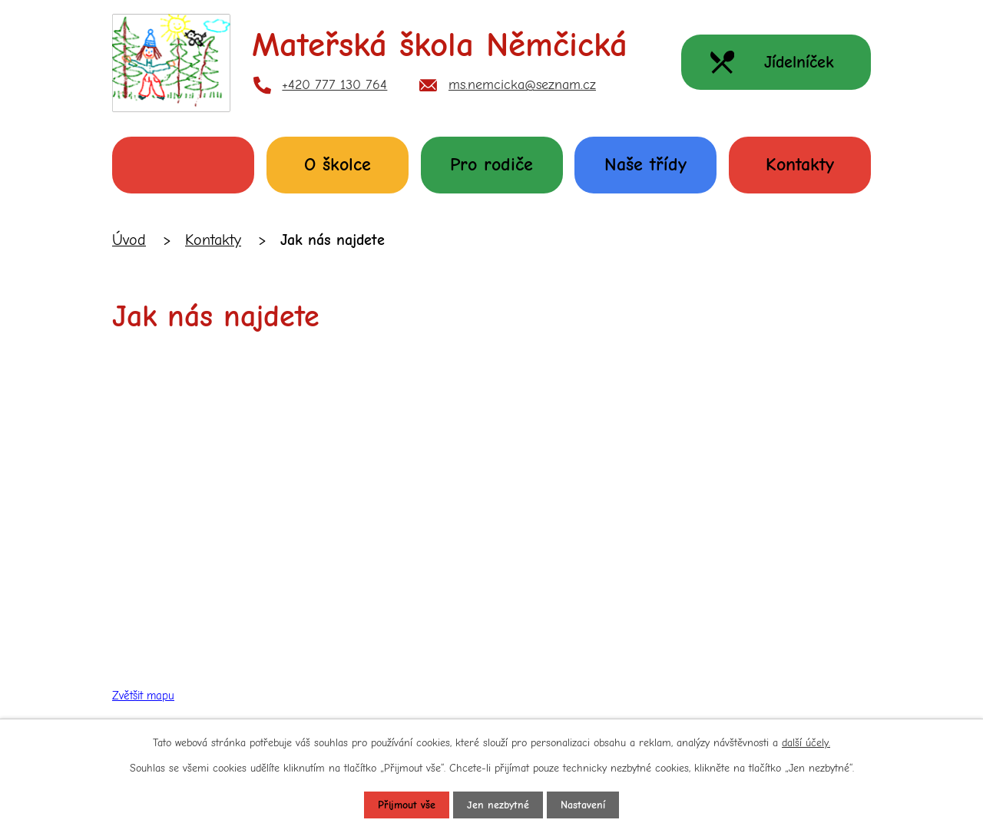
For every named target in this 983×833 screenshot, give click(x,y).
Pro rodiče (491, 164)
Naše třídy (645, 164)
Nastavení (583, 805)
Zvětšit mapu (143, 695)
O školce (337, 164)
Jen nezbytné (498, 805)
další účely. (806, 742)
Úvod (183, 165)
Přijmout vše (406, 805)
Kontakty (800, 164)
